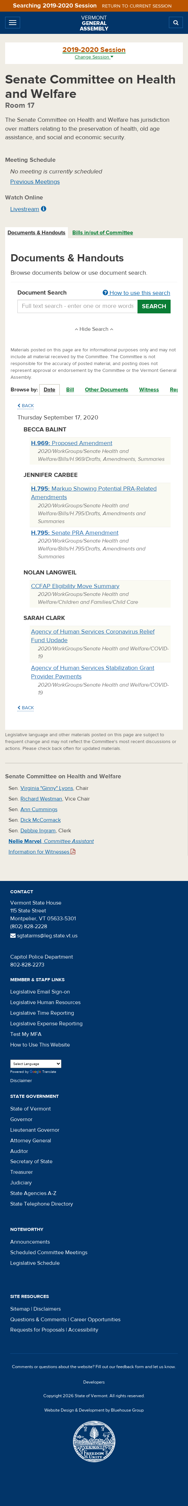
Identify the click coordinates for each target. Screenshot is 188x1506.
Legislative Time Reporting (42, 1013)
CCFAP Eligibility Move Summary (75, 586)
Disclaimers (47, 1309)
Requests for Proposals (37, 1329)
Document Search (94, 293)
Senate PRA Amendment (74, 533)
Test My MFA (26, 1034)
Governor (21, 1119)
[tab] (37, 232)
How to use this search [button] (136, 293)
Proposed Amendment (71, 443)
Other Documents (106, 389)
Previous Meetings (35, 182)
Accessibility (83, 1329)
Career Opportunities (95, 1319)
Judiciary (21, 1182)
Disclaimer (21, 1081)
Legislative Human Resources (45, 1002)
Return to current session (137, 6)
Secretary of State (31, 1161)
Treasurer (21, 1172)
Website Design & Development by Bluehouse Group (94, 1410)
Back (25, 406)
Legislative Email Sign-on (40, 991)
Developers (94, 1382)
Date (49, 389)
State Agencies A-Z (33, 1193)
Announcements (30, 1241)
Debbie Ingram (38, 830)
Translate (43, 1072)
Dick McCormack (40, 820)
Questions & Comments (38, 1319)
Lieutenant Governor (34, 1130)
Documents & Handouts (37, 232)
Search (154, 306)
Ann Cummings (38, 809)
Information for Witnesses (42, 851)
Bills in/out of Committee (102, 232)
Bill (70, 389)
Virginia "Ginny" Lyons (46, 788)
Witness (149, 389)
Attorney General (30, 1140)
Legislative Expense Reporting (46, 1023)
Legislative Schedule (35, 1263)
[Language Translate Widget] (35, 1064)
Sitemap (20, 1309)
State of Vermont (30, 1108)
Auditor (19, 1151)
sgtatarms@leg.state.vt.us (43, 935)
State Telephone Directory (41, 1203)
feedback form (130, 1366)
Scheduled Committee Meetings (48, 1252)
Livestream (24, 209)
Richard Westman (41, 798)
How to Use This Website (40, 1044)
